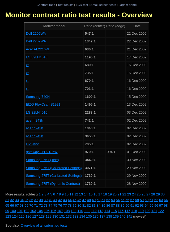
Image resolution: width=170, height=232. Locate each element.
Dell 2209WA (36, 33)
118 (134, 211)
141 (129, 216)
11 (71, 194)
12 (76, 194)
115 (114, 211)
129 (49, 216)
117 (127, 211)
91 (132, 205)
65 (7, 205)
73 (46, 205)
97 (161, 205)
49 (94, 200)
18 (105, 194)
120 (148, 211)
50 (98, 200)
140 (123, 216)
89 (122, 205)
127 (35, 216)
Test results (65, 4)
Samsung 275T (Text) (42, 160)
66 (12, 205)
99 (7, 211)
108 (67, 211)
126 (28, 216)
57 (132, 200)
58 (137, 200)
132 (69, 216)
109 (73, 211)
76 (60, 205)
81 (84, 205)
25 (139, 194)
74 (50, 205)
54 (118, 200)
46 (79, 200)
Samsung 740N (38, 97)
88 (118, 205)
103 (33, 211)
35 (26, 200)
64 (166, 200)
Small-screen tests (103, 4)
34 (21, 200)
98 (166, 205)
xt (27, 65)
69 (26, 205)
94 (146, 205)
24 (134, 194)
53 (113, 200)
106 (53, 211)
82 (89, 205)
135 (89, 216)
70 (31, 205)
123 (8, 216)
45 (74, 200)
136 (96, 216)
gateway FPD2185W (41, 152)
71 (36, 205)
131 (62, 216)
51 (103, 200)
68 (21, 205)
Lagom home (127, 4)
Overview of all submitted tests (44, 225)
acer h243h (34, 120)
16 (95, 194)
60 (146, 200)
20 (114, 194)
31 (7, 200)
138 (109, 216)
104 (40, 211)
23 (129, 194)
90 (127, 205)
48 (89, 200)
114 (107, 211)
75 (55, 205)
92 (137, 205)
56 (127, 200)
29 (158, 194)
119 (141, 211)
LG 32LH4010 (36, 57)
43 (65, 200)
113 (100, 211)
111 (87, 211)
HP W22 (32, 144)
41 (55, 200)
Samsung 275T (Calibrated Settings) (54, 168)
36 (31, 200)
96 (156, 205)
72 (41, 205)
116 (121, 211)
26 (143, 194)
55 (122, 200)
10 (66, 194)
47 (84, 200)
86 (108, 205)
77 (65, 205)
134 (82, 216)
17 (100, 194)
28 (153, 194)
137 (102, 216)
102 (26, 211)
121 (154, 211)
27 (148, 194)
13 (81, 194)
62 (156, 200)
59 (142, 200)
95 (151, 205)
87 (113, 205)
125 (22, 216)
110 (80, 211)
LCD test (82, 4)
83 (94, 205)
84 (98, 205)
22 (124, 194)
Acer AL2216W (37, 49)
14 (86, 194)
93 (142, 205)
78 (69, 205)
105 (47, 211)
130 (55, 216)
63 (161, 200)
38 (41, 200)
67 (17, 205)
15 (90, 194)
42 (60, 200)
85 (103, 205)
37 (36, 200)
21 (119, 194)
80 (79, 205)
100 (13, 211)
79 (74, 205)
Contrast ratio (45, 4)
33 (17, 200)
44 (69, 200)
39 (46, 200)
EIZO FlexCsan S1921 (43, 104)
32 (12, 200)
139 (116, 216)
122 (161, 211)
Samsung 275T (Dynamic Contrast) (53, 184)
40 (50, 200)
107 (60, 211)
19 (110, 194)
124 (15, 216)
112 (94, 211)
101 (20, 211)
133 (75, 216)
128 (42, 216)
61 (151, 200)
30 (162, 194)
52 (108, 200)
